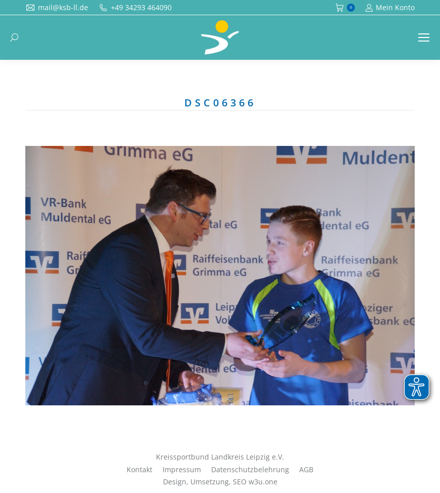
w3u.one (263, 481)
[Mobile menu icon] (424, 37)
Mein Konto (390, 8)
